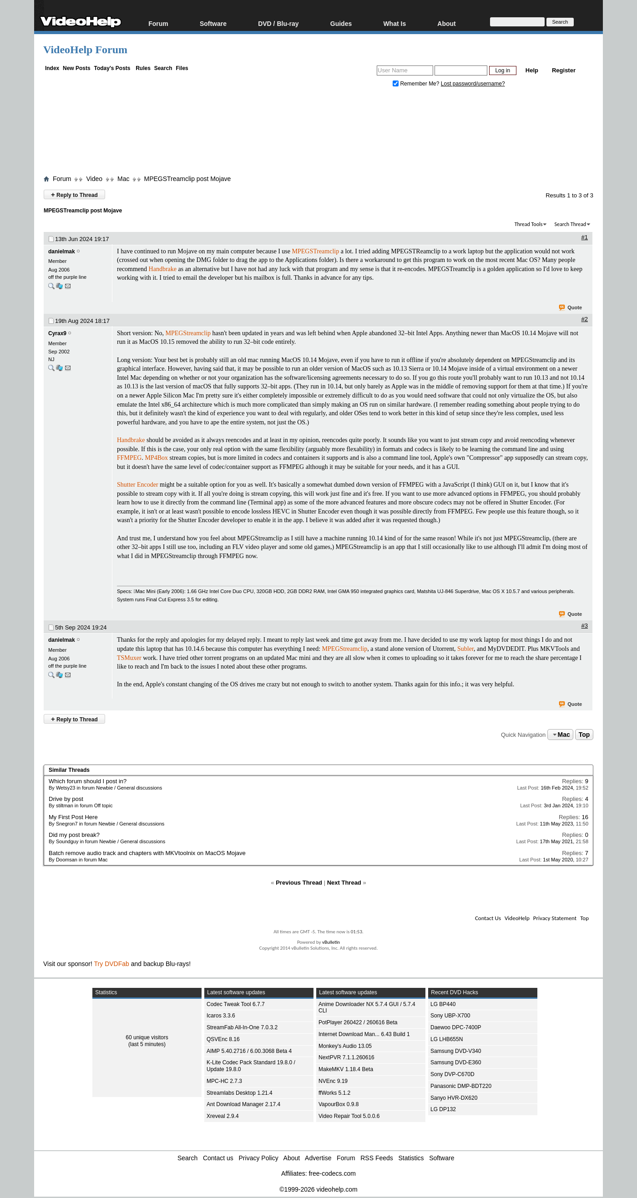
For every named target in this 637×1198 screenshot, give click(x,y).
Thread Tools (529, 224)
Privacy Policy (258, 1158)
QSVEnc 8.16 (223, 1039)
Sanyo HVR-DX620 (453, 1098)
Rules (143, 68)
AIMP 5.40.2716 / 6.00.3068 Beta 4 (249, 1051)
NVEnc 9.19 (333, 1081)
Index (52, 68)
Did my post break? (74, 834)
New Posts (77, 68)
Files (182, 68)
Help (532, 70)
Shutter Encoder (137, 484)
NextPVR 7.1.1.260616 (346, 1057)
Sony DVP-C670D (452, 1074)
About (446, 23)
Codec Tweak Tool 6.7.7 (236, 1004)
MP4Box (156, 457)
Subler (465, 648)
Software (213, 23)
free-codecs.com (331, 1173)
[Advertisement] (319, 133)
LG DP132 (443, 1109)
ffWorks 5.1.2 (334, 1093)
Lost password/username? (473, 84)
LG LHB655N (446, 1039)
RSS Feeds (376, 1158)
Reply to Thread (74, 194)
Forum (158, 23)
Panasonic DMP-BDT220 (460, 1086)
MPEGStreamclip (188, 333)
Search (163, 68)
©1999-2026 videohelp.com (318, 1189)
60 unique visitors (147, 1037)
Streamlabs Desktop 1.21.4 (240, 1093)
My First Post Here (73, 817)
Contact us (218, 1158)
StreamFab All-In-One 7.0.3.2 (242, 1027)
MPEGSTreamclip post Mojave (187, 178)
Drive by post (66, 798)
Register (564, 70)
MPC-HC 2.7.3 (224, 1081)
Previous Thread (299, 882)
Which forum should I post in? (87, 781)
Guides (341, 23)
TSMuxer (129, 657)
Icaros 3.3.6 (221, 1015)
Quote (571, 308)
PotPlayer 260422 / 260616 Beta (357, 1022)
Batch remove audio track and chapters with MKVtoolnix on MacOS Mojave (147, 853)
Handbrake (163, 269)
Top (584, 734)
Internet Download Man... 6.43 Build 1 (364, 1034)
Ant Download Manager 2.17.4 (243, 1104)
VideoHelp (517, 918)
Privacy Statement (554, 918)
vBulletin (331, 942)
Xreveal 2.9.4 (223, 1116)
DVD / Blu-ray (278, 23)
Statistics (411, 1158)
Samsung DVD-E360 (455, 1062)
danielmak (61, 251)
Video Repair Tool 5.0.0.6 (348, 1116)
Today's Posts (112, 68)
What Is (394, 23)
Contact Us (488, 918)
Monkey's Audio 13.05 (345, 1046)
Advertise (318, 1158)
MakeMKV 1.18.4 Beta (345, 1069)
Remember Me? (417, 84)
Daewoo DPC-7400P (455, 1027)
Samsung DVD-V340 (455, 1051)
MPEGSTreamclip (315, 251)
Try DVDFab (111, 963)
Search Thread (570, 224)
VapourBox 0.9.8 (338, 1104)
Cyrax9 (57, 333)
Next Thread (344, 882)
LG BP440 (442, 1004)
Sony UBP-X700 (450, 1015)
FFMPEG (129, 457)
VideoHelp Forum (85, 49)
